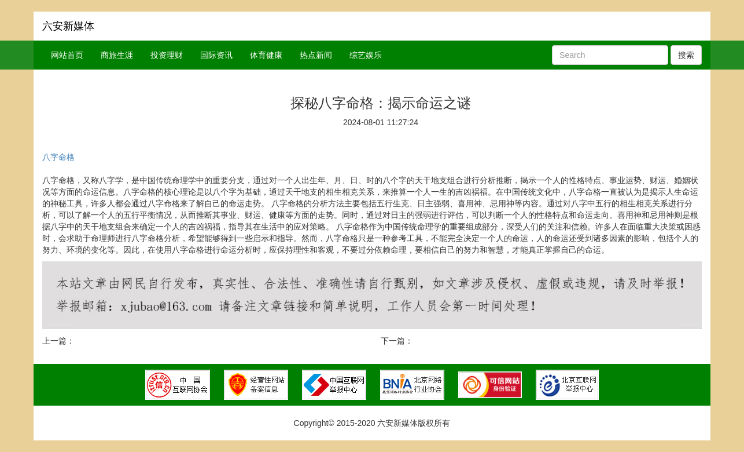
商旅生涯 (117, 55)
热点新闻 (316, 55)
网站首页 (67, 55)
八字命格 (58, 157)
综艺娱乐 (365, 55)
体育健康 (266, 55)
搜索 (686, 55)
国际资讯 (216, 55)
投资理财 (166, 55)
